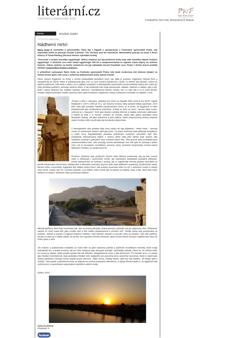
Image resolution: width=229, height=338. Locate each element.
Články (74, 34)
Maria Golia (54, 39)
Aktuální (64, 34)
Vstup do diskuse (46, 325)
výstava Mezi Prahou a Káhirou (61, 68)
